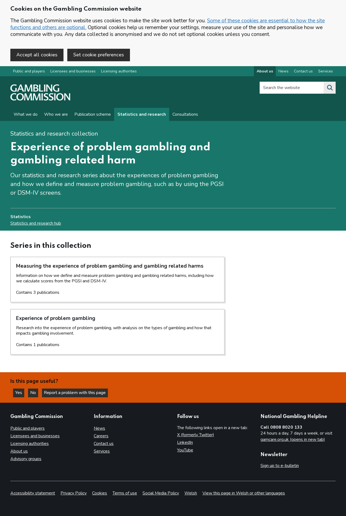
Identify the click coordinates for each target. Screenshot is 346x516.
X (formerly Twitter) (195, 435)
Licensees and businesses (73, 71)
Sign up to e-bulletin (279, 466)
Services (102, 451)
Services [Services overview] (325, 71)
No (35, 393)
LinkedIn (185, 442)
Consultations (185, 115)
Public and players (29, 71)
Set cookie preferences (98, 54)
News (99, 428)
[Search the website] (330, 88)
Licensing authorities (119, 71)
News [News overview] (283, 71)
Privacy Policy (73, 493)
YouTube (185, 450)
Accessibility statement (32, 493)
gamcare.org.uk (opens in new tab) (292, 440)
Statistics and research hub (35, 224)
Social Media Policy (160, 493)
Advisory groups (25, 459)
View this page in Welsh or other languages (243, 493)
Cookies (99, 493)
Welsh (190, 493)
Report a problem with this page (76, 393)
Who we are (56, 115)
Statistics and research (141, 115)
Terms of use (125, 493)
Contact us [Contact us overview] (303, 71)
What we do (26, 115)
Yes (20, 393)
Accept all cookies (36, 54)
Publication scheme (92, 115)
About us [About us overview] (265, 71)
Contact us (104, 444)
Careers (101, 436)
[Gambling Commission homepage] (40, 100)
